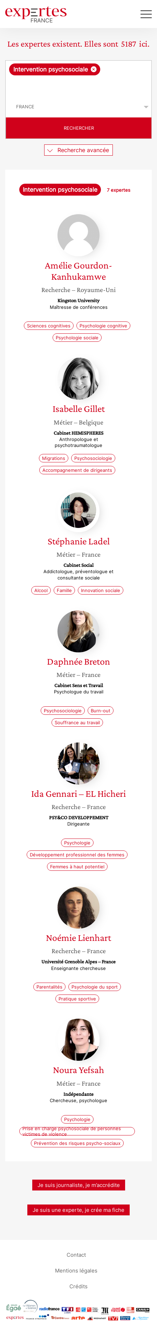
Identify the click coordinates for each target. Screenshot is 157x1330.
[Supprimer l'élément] (94, 69)
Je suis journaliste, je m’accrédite (78, 1185)
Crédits (78, 1286)
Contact (76, 1254)
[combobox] (78, 78)
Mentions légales (76, 1270)
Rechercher (79, 128)
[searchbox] (79, 85)
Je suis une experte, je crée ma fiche (78, 1210)
